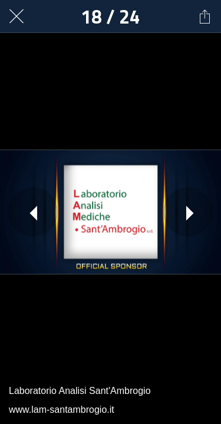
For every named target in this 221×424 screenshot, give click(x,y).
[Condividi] (204, 16)
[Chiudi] (16, 16)
